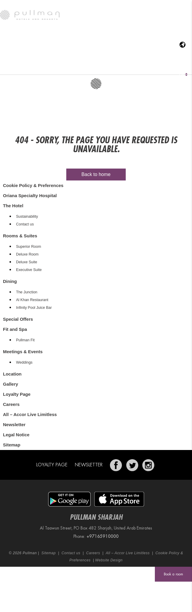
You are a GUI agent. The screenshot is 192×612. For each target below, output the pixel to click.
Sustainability (27, 216)
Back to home (96, 174)
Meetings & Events (133, 67)
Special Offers (94, 67)
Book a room (173, 574)
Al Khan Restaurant (32, 300)
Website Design (108, 560)
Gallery (181, 66)
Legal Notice (16, 434)
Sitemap (11, 444)
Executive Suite (29, 270)
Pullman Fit (25, 340)
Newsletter (14, 424)
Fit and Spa (112, 66)
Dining (73, 66)
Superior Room (28, 247)
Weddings (24, 362)
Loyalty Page (17, 394)
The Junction (26, 292)
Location (158, 66)
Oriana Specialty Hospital (30, 66)
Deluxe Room (27, 254)
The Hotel (9, 67)
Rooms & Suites (53, 66)
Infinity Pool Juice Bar (34, 308)
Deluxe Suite (26, 262)
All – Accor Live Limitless (30, 414)
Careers (11, 404)
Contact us (25, 224)
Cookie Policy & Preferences (33, 185)
